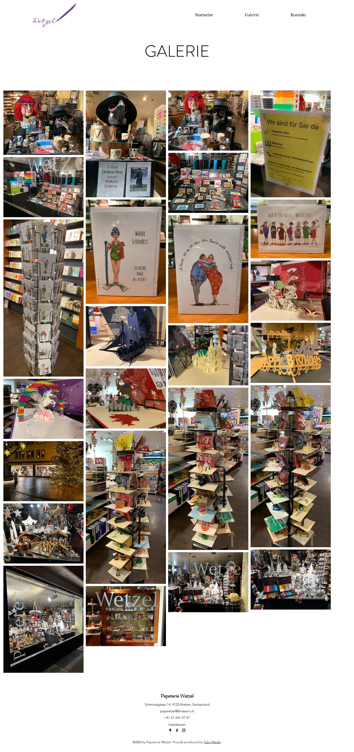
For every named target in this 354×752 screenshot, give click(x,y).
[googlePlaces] (170, 730)
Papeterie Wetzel (177, 695)
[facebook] (177, 730)
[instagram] (184, 730)
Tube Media (212, 742)
